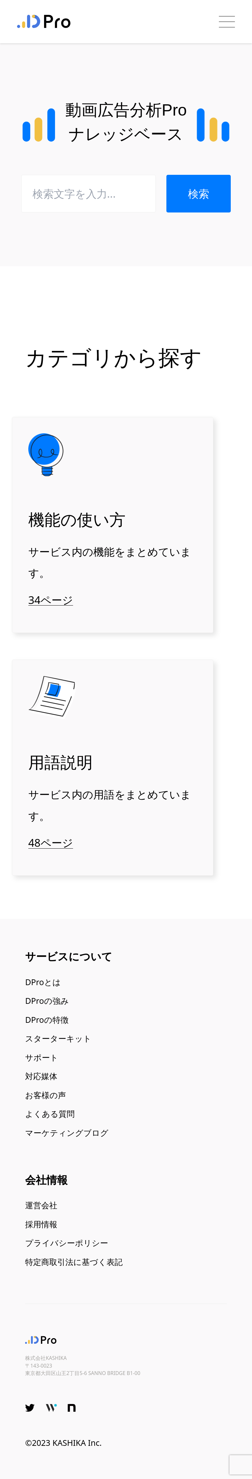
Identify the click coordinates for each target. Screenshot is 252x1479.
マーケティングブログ (66, 1132)
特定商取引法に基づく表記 (74, 1261)
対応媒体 (41, 1075)
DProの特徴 (46, 1019)
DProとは (43, 981)
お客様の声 (45, 1094)
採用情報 (41, 1224)
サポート (41, 1057)
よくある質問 (50, 1113)
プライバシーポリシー (66, 1242)
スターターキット (58, 1038)
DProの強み (47, 1000)
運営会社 (41, 1205)
